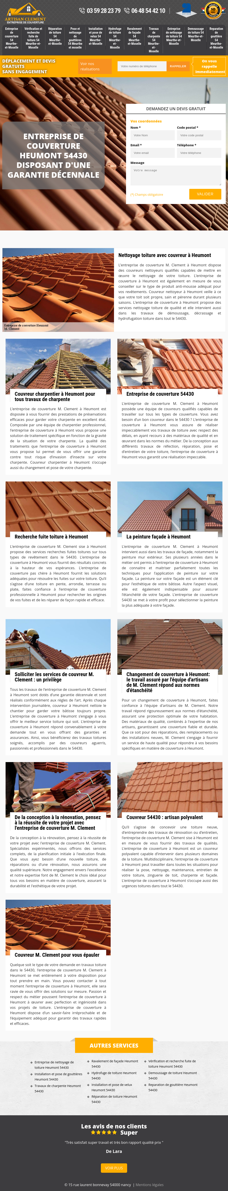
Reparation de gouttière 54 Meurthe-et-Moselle (216, 38)
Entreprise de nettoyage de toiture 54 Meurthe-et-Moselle (174, 36)
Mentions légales (149, 1184)
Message (137, 163)
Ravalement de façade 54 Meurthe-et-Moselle (134, 36)
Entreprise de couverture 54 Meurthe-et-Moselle (11, 38)
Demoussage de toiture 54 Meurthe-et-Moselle (196, 34)
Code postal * (187, 127)
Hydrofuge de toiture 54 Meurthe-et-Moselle (114, 38)
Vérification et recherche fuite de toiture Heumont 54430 (172, 1064)
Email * (136, 145)
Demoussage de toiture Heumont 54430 (173, 1075)
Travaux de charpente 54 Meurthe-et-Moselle (154, 40)
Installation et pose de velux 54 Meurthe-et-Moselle (96, 36)
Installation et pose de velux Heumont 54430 (112, 1087)
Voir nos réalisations (90, 66)
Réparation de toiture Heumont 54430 (114, 1099)
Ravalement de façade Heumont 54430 (115, 1064)
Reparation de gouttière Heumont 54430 (173, 1087)
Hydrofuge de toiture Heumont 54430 (114, 1075)
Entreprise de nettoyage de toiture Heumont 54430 (54, 1065)
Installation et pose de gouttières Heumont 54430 (58, 1076)
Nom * (135, 127)
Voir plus (114, 1168)
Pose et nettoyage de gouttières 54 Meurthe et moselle (75, 38)
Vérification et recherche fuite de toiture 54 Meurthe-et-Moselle (33, 38)
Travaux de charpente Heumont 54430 (58, 1088)
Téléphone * (186, 145)
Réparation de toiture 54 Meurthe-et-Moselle (55, 36)
